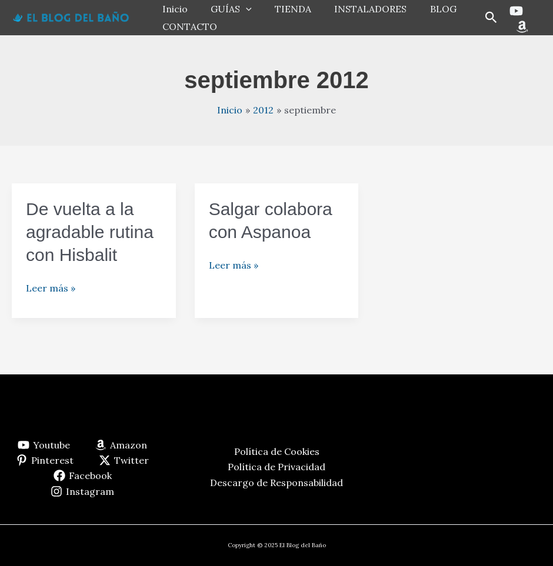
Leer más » (50, 288)
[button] (489, 18)
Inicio (172, 9)
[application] (239, 9)
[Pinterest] (45, 460)
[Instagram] (82, 491)
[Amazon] (520, 27)
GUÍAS (224, 9)
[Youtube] (514, 11)
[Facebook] (82, 475)
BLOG (424, 9)
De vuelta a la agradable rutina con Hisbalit (90, 231)
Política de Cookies (276, 451)
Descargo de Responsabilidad (276, 482)
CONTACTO (187, 26)
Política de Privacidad (276, 467)
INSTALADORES (355, 9)
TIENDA (282, 9)
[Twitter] (124, 460)
